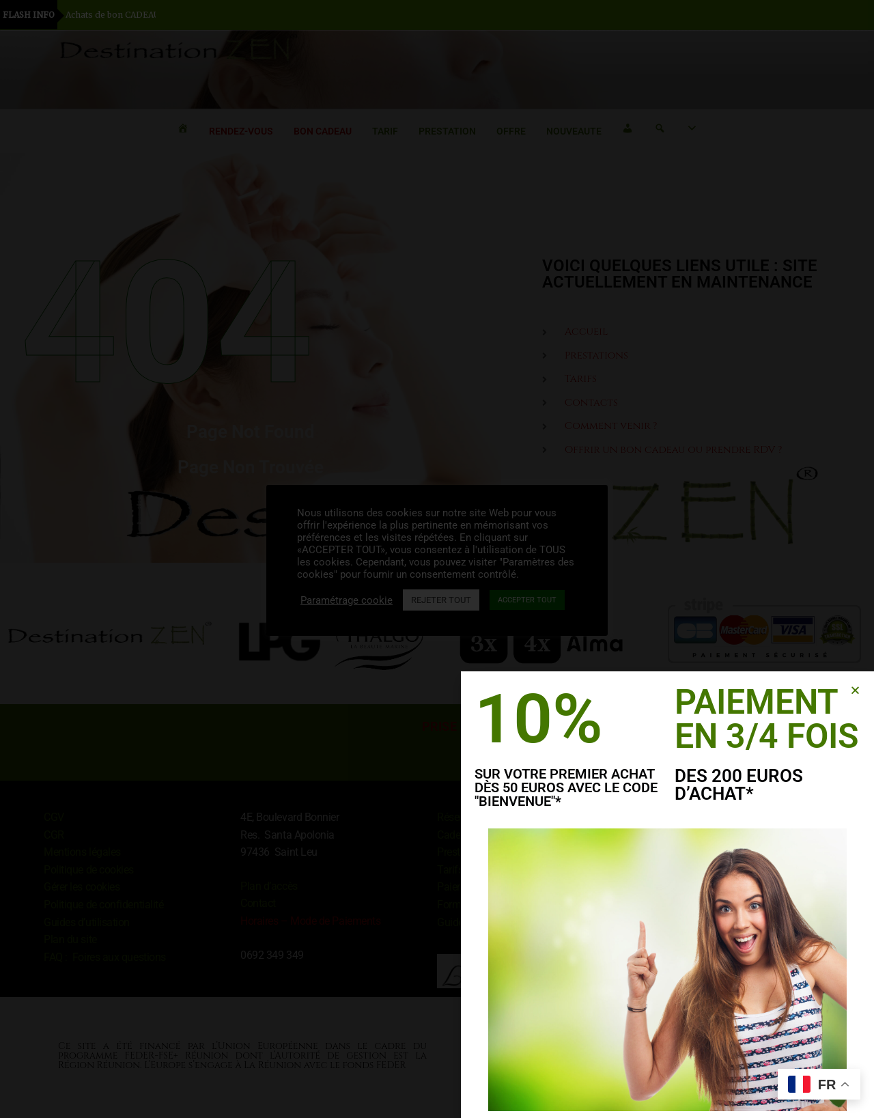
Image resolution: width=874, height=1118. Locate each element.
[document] (437, 559)
